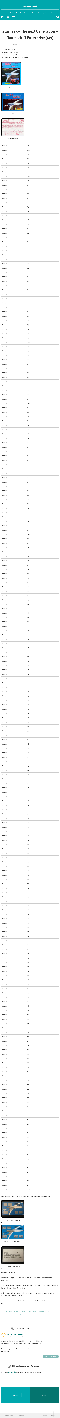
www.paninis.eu (30, 5)
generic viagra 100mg (15, 1334)
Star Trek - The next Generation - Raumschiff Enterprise (23, 1311)
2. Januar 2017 (16, 44)
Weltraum (26, 1314)
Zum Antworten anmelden (50, 1356)
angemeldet (12, 1372)
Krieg (48, 1311)
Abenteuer (44, 1311)
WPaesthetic (51, 1415)
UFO (22, 1314)
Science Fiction (16, 1314)
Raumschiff (9, 1314)
